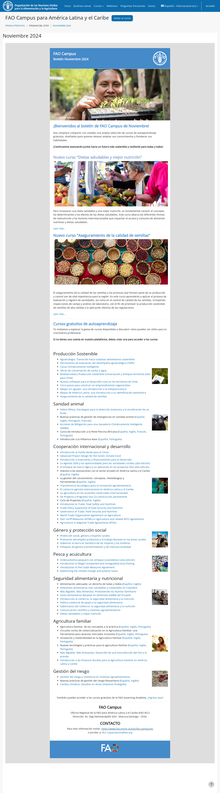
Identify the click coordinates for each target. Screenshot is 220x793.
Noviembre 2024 (62, 25)
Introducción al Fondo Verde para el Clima (84, 452)
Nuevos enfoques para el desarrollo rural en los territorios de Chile (99, 381)
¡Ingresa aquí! (155, 697)
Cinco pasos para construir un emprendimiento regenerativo (95, 385)
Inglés (63, 420)
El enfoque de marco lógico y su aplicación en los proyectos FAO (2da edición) (104, 467)
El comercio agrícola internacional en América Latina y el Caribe (97, 489)
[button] (180, 6)
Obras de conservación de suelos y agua (83, 370)
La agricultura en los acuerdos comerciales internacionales (94, 493)
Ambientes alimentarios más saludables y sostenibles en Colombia (98, 587)
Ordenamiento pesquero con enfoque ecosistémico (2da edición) (97, 560)
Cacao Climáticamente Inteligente (79, 366)
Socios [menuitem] (151, 6)
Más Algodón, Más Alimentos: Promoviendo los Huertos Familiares (98, 591)
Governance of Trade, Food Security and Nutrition (88, 511)
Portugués (74, 420)
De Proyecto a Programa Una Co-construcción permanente (93, 496)
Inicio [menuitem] (67, 6)
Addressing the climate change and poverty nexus (89, 571)
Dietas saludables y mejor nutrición (80, 613)
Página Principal (15, 25)
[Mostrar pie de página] (211, 784)
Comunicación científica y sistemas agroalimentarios (90, 610)
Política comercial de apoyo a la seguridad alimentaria (91, 602)
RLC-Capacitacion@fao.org (117, 732)
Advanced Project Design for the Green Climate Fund (90, 455)
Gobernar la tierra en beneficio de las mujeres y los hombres (95, 543)
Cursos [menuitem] (98, 6)
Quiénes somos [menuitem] (82, 6)
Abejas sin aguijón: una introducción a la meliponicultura (93, 389)
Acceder (210, 6)
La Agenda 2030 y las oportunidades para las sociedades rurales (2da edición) (105, 463)
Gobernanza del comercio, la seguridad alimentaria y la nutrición (97, 606)
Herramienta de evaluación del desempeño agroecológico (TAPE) (97, 363)
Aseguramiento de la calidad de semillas (83, 396)
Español (139, 416)
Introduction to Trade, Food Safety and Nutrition (88, 504)
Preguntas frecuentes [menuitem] (132, 6)
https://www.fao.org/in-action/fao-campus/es (127, 728)
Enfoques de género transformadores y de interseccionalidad (95, 546)
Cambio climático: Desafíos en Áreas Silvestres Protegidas (93, 684)
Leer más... (59, 228)
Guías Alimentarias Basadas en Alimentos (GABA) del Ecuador (95, 595)
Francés (85, 420)
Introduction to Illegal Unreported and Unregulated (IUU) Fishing (97, 563)
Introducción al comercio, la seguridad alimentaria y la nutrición (97, 599)
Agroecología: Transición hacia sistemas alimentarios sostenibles (97, 359)
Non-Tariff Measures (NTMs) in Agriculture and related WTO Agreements (102, 519)
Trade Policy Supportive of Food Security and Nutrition (91, 507)
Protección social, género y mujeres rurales (85, 535)
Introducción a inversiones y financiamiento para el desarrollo (96, 459)
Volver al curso (122, 18)
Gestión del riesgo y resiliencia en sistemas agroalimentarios (95, 676)
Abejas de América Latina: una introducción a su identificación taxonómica (103, 392)
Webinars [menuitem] (112, 6)
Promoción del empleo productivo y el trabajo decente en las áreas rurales (103, 539)
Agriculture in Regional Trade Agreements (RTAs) (88, 522)
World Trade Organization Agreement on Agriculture (90, 515)
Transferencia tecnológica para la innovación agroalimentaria (95, 485)
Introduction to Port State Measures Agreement (87, 567)
